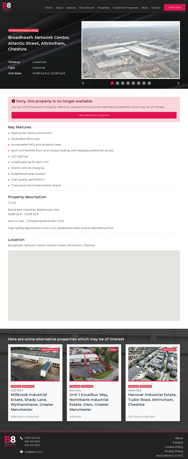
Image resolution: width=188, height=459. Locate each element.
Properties (103, 7)
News (145, 7)
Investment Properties (125, 7)
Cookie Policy (174, 447)
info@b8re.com (33, 451)
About (59, 7)
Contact (155, 7)
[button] (83, 84)
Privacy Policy (174, 451)
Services (71, 7)
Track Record (86, 7)
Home (48, 7)
